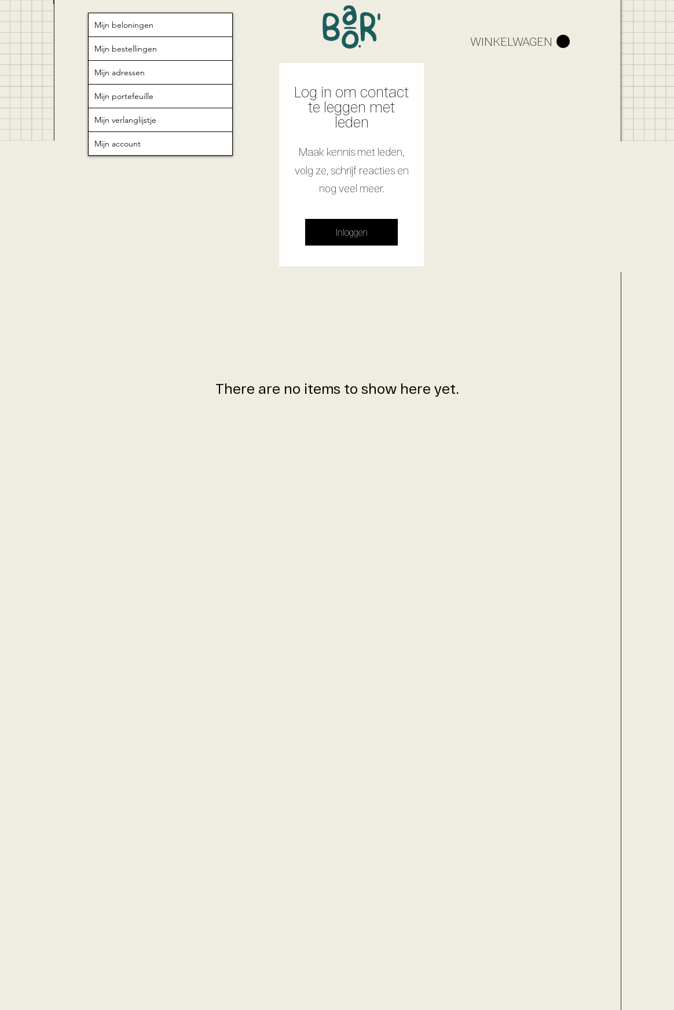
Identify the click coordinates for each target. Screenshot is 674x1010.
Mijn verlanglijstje (125, 120)
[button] (520, 42)
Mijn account (117, 143)
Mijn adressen (119, 72)
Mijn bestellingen (125, 48)
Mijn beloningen (123, 25)
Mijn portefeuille (123, 96)
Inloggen (352, 231)
